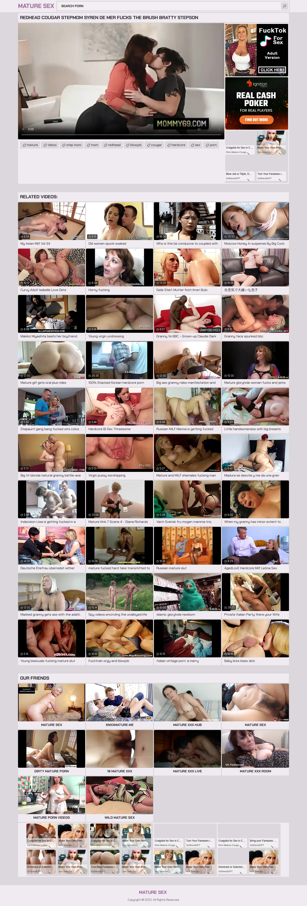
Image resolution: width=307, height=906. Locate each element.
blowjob (136, 145)
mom (94, 145)
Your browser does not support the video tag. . (121, 81)
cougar (156, 145)
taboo (52, 145)
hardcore (178, 145)
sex (197, 145)
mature (32, 145)
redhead (114, 145)
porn (213, 145)
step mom (73, 145)
